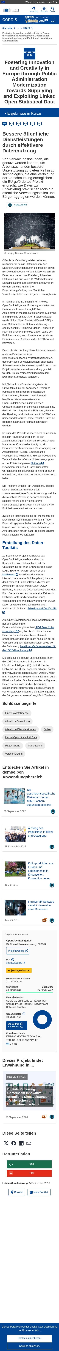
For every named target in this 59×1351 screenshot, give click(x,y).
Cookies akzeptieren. (29, 1338)
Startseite (7, 28)
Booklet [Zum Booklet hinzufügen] (17, 1192)
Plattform (37, 463)
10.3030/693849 (14, 963)
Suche (52, 9)
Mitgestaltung (12, 745)
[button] (44, 10)
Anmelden (34, 9)
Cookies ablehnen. (29, 1346)
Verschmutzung (13, 753)
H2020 (26, 28)
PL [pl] (39, 124)
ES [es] (18, 124)
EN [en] (11, 124)
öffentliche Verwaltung (17, 721)
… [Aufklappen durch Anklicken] (18, 28)
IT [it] (32, 124)
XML (32, 1164)
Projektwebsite (18, 950)
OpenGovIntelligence (17, 713)
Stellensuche (35, 745)
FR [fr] (25, 124)
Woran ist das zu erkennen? (41, 2)
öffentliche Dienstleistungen (20, 729)
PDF (32, 1173)
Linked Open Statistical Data (21, 737)
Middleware (10, 574)
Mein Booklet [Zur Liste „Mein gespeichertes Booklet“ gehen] (39, 1192)
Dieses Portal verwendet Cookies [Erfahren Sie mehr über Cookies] (20, 1326)
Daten (47, 729)
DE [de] (4, 124)
